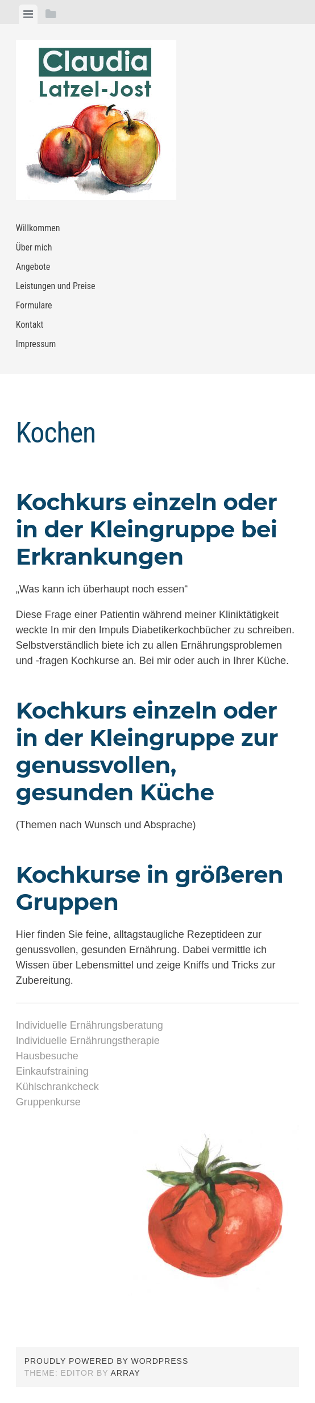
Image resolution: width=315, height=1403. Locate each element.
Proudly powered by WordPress (106, 1361)
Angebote (33, 266)
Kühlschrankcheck (57, 1086)
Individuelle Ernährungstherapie (88, 1040)
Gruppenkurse (48, 1102)
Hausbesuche (47, 1056)
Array (125, 1372)
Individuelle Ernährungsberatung (89, 1025)
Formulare (34, 305)
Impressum (36, 344)
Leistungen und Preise (56, 286)
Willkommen (38, 228)
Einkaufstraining (52, 1071)
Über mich (34, 247)
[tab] (28, 14)
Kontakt (30, 324)
